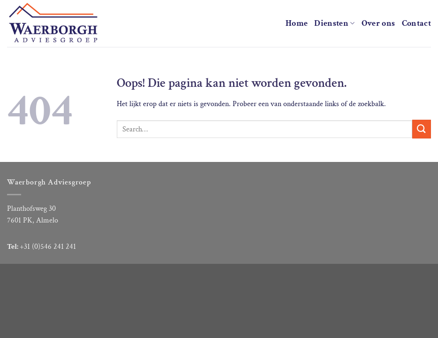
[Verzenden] (421, 129)
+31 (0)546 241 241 (48, 247)
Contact (416, 23)
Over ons (378, 23)
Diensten (334, 23)
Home (297, 23)
